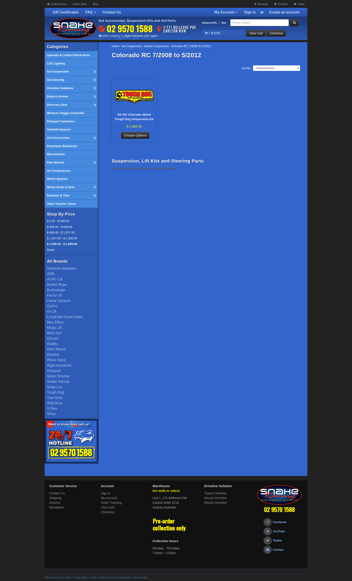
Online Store (80, 4)
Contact (274, 549)
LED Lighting (56, 63)
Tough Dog (55, 392)
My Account (225, 12)
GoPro (52, 306)
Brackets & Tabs (71, 195)
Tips (223, 22)
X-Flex (52, 408)
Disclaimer (56, 507)
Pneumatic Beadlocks (62, 146)
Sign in (250, 12)
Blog (95, 4)
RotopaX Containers (61, 121)
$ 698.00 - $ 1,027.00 (61, 232)
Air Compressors (58, 170)
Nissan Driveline (215, 498)
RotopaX (54, 371)
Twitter (299, 4)
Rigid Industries (59, 365)
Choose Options (135, 135)
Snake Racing (56, 4)
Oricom (53, 338)
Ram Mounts (71, 162)
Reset (51, 249)
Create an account (284, 12)
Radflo (52, 344)
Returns (54, 502)
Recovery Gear (71, 105)
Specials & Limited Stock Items (68, 55)
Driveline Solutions (71, 88)
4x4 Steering (71, 80)
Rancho (53, 355)
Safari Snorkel (58, 376)
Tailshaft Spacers (59, 129)
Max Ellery (55, 322)
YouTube (281, 4)
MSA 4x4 (54, 333)
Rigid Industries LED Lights (140, 35)
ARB (50, 274)
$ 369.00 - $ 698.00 (59, 227)
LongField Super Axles (65, 317)
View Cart (256, 33)
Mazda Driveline (215, 502)
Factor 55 (54, 295)
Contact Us (112, 12)
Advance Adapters (61, 268)
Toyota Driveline (215, 493)
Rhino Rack (56, 360)
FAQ (90, 12)
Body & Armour (71, 96)
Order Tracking (111, 502)
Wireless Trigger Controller (65, 113)
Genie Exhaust (58, 301)
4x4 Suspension (71, 71)
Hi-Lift (51, 311)
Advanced (209, 22)
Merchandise (56, 154)
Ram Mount (56, 349)
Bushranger (56, 290)
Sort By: (246, 68)
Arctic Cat (54, 279)
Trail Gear (55, 398)
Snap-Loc (54, 387)
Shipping (55, 498)
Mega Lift (54, 328)
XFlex (51, 414)
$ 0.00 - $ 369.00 (58, 221)
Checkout (276, 33)
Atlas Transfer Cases (61, 203)
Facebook (261, 4)
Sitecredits (141, 577)
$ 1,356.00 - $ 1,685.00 (62, 244)
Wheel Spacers (57, 178)
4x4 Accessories (71, 138)
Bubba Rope (57, 284)
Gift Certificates (66, 12)
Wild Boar (54, 403)
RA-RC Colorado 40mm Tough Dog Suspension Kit (134, 117)
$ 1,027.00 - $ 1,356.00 (62, 238)
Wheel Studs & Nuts (71, 187)
